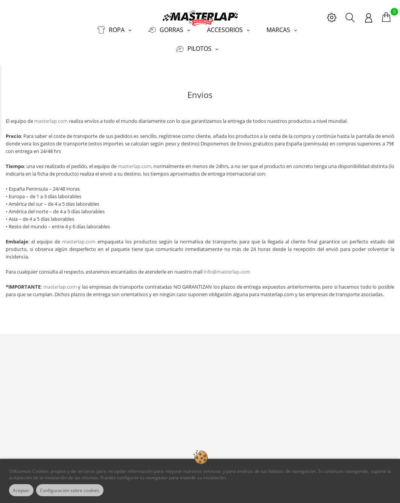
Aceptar (23, 490)
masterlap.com (51, 116)
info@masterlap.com (227, 267)
